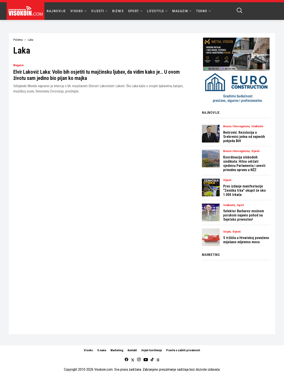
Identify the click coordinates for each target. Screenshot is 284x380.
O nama (101, 350)
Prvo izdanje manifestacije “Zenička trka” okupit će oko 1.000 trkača (244, 190)
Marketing (116, 350)
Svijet (227, 231)
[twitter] (132, 360)
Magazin (18, 65)
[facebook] (126, 360)
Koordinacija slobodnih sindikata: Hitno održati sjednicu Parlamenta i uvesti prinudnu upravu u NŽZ (244, 163)
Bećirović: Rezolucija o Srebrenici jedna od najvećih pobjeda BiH (244, 136)
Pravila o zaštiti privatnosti (183, 350)
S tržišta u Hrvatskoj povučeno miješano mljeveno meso (246, 240)
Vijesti (255, 151)
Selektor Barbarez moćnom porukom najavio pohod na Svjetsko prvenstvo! (243, 215)
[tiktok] (152, 360)
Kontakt (132, 350)
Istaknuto (257, 126)
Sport (240, 205)
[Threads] (158, 360)
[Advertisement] (236, 294)
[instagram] (139, 360)
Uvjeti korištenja (151, 350)
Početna (18, 39)
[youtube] (146, 360)
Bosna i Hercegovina (236, 126)
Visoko (88, 350)
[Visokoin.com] (26, 11)
